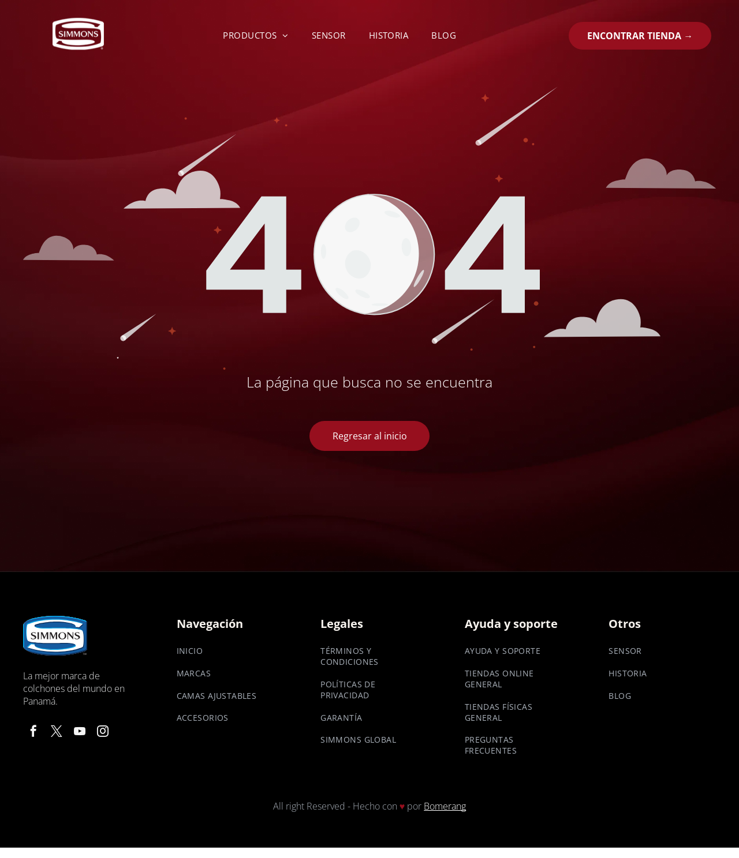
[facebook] (33, 733)
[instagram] (102, 733)
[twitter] (56, 733)
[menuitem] (255, 35)
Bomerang (445, 806)
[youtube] (79, 733)
